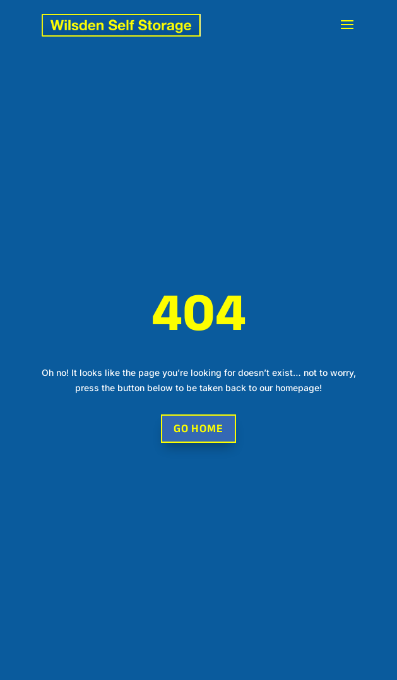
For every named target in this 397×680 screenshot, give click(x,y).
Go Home (198, 428)
